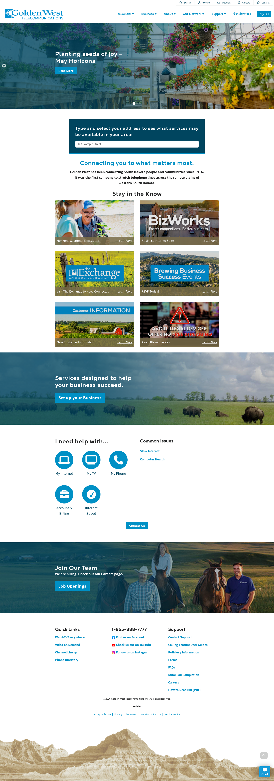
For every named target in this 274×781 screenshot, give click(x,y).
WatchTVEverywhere (70, 637)
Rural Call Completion (183, 675)
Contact (263, 2)
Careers (244, 2)
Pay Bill (264, 14)
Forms (172, 660)
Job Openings (72, 586)
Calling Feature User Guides (188, 645)
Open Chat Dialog (264, 771)
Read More (66, 71)
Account (204, 2)
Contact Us (137, 525)
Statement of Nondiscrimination (143, 714)
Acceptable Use (102, 714)
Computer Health (152, 459)
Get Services (242, 14)
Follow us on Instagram (130, 652)
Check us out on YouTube (132, 645)
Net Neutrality (172, 714)
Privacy (118, 714)
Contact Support (180, 637)
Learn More (125, 241)
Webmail (223, 2)
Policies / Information (183, 652)
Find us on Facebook (128, 637)
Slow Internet (150, 451)
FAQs (171, 667)
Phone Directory (66, 660)
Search (185, 2)
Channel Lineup (66, 652)
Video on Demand (67, 645)
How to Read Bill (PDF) (184, 690)
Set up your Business (80, 398)
